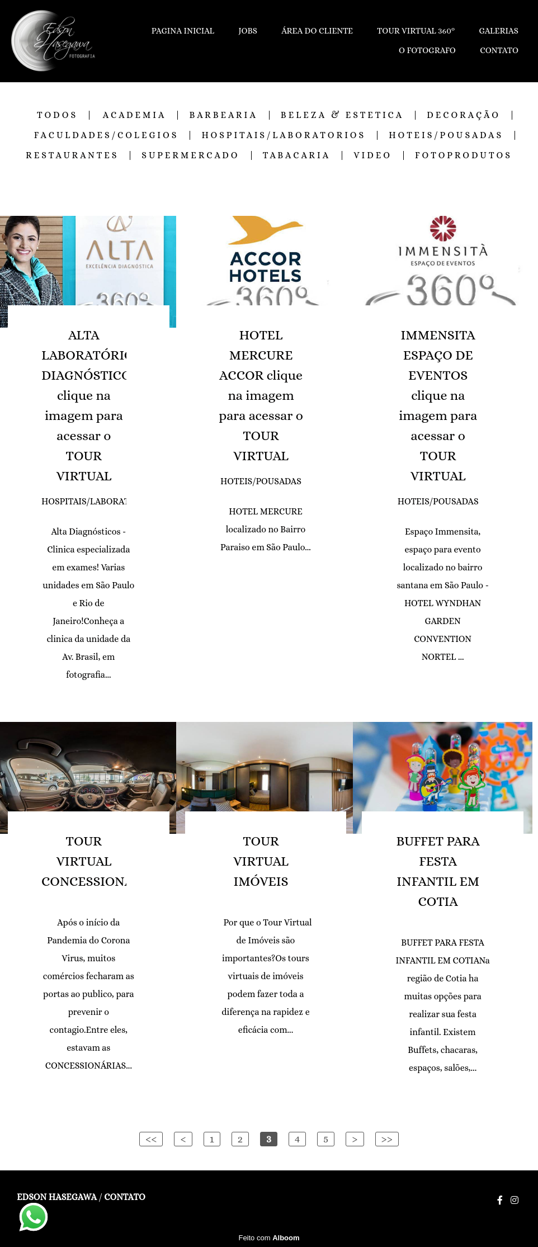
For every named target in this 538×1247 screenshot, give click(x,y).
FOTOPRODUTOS (463, 155)
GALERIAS (498, 31)
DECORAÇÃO (464, 115)
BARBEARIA (223, 115)
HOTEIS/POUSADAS (446, 135)
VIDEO (372, 155)
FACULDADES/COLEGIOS (106, 135)
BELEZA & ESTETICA (342, 115)
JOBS (247, 31)
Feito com (268, 1238)
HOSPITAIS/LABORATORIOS (283, 135)
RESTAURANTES (72, 155)
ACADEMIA (135, 115)
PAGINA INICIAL (183, 31)
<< (151, 1139)
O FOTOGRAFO (427, 50)
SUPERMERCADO (190, 155)
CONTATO (499, 50)
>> (387, 1139)
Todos (57, 115)
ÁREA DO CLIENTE (317, 31)
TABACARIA (297, 155)
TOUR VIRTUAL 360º (416, 31)
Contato (124, 1197)
